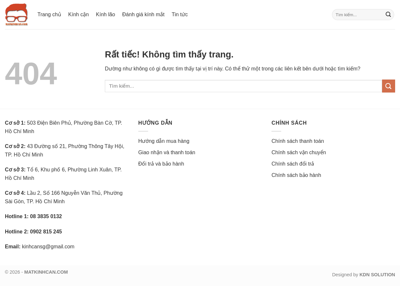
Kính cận (78, 14)
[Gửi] (388, 14)
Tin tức (180, 14)
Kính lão (105, 14)
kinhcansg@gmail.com (48, 246)
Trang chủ (49, 14)
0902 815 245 (46, 231)
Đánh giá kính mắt (143, 14)
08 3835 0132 (46, 216)
